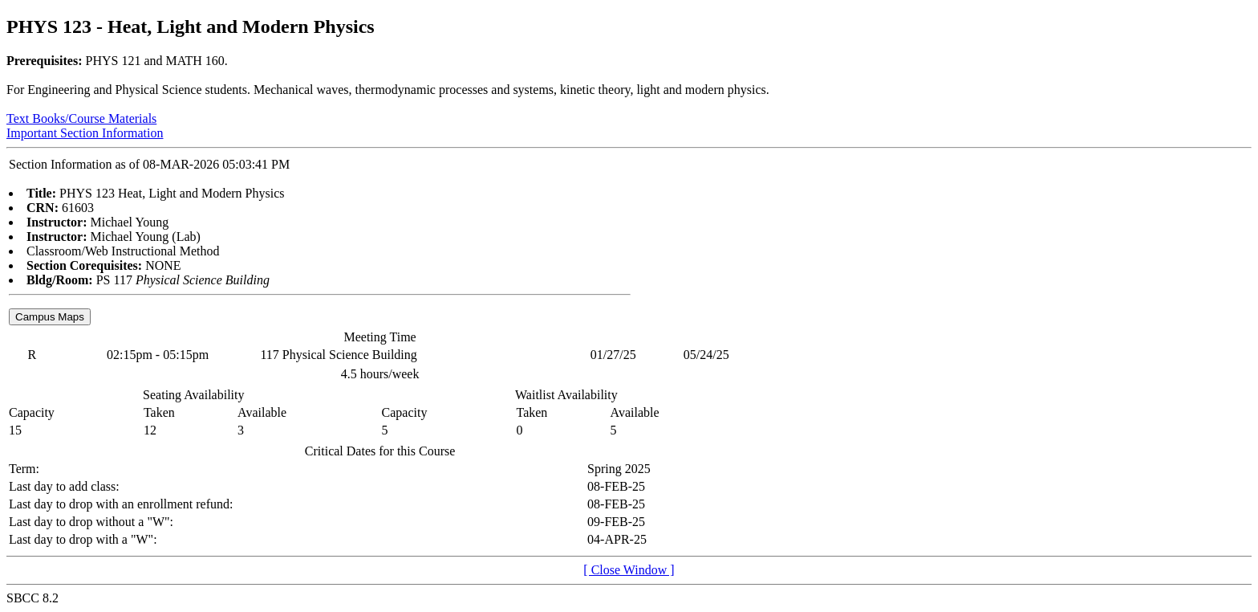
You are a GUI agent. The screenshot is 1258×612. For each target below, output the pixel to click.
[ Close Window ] (628, 570)
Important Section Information (85, 133)
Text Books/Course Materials (81, 118)
